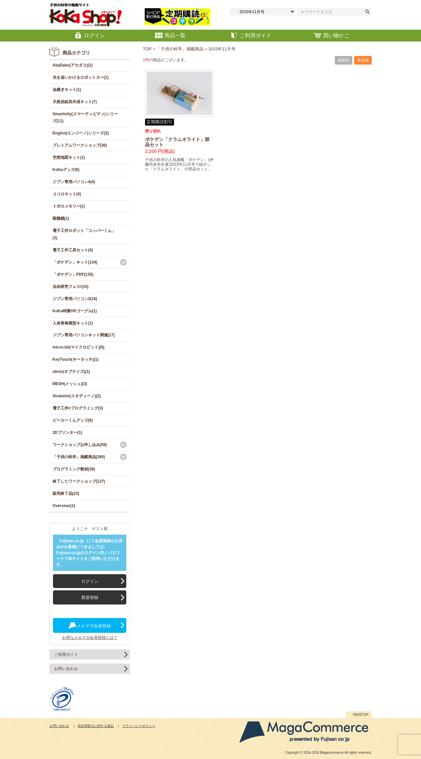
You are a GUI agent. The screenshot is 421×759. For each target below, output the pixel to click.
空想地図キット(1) (69, 157)
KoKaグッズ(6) (66, 169)
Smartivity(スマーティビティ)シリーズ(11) (85, 118)
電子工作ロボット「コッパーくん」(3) (84, 234)
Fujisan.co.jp (72, 541)
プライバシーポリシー (138, 726)
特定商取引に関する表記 (96, 726)
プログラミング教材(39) (74, 469)
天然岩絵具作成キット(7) (75, 101)
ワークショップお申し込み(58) (80, 444)
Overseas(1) (64, 505)
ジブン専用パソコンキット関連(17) (84, 335)
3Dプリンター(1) (67, 432)
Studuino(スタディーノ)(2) (77, 396)
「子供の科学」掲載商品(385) (79, 457)
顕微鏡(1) (61, 218)
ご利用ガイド (66, 654)
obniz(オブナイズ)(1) (71, 371)
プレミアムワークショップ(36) (80, 145)
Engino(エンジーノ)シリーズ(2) (81, 133)
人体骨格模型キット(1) (73, 323)
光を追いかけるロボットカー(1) (81, 77)
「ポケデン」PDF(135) (73, 274)
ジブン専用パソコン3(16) (75, 298)
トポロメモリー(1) (69, 206)
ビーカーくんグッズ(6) (73, 420)
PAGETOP (360, 715)
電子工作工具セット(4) (73, 250)
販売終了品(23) (66, 493)
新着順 (363, 60)
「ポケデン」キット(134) (75, 262)
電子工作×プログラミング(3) (78, 408)
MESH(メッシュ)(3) (70, 383)
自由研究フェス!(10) (70, 286)
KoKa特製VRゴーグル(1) (75, 311)
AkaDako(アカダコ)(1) (73, 65)
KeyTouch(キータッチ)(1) (76, 359)
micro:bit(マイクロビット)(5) (79, 347)
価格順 (343, 60)
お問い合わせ (66, 668)
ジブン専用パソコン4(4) (74, 182)
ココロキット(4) (67, 194)
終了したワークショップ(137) (79, 481)
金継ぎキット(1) (67, 89)
